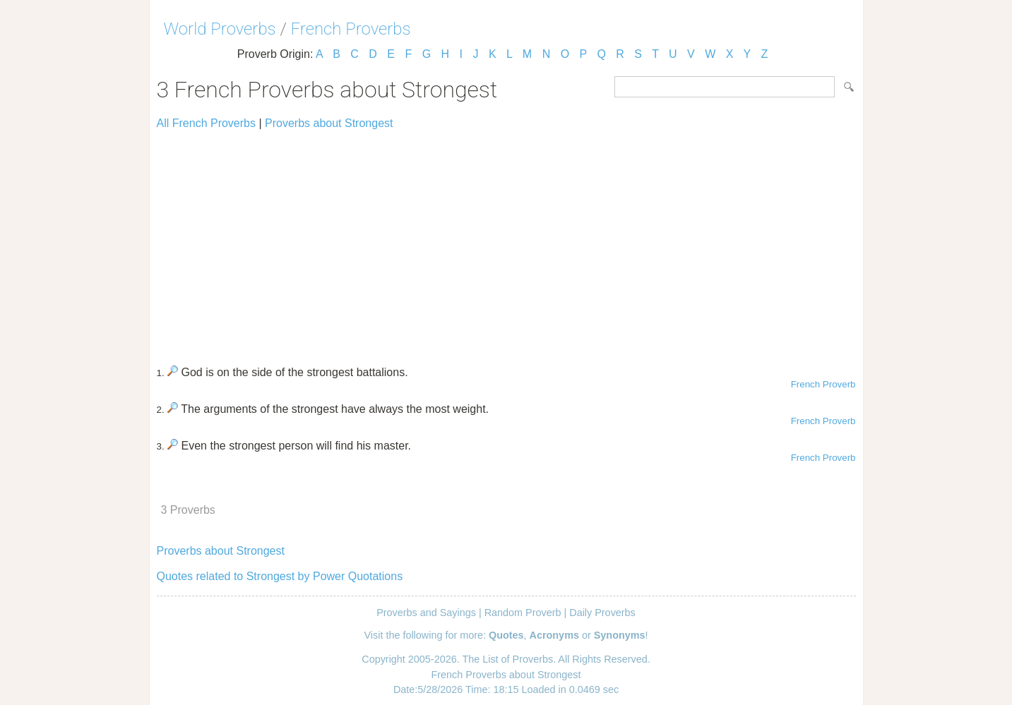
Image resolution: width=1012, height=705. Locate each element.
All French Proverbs (206, 123)
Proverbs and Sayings (426, 612)
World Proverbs (220, 29)
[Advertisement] (506, 241)
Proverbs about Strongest (329, 123)
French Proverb (823, 384)
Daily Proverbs (602, 612)
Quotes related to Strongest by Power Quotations (280, 576)
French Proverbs (351, 29)
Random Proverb (522, 612)
